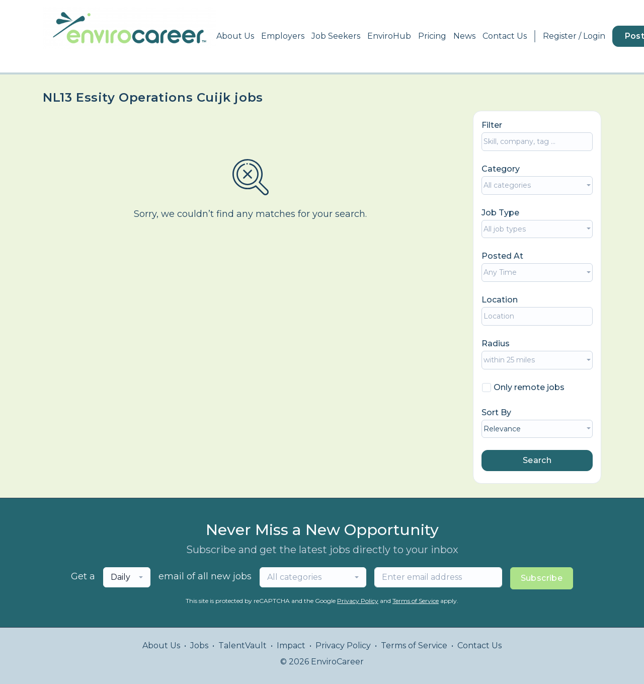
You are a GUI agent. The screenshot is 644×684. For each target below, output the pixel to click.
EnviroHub (389, 36)
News (464, 36)
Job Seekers (335, 36)
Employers (282, 36)
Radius (495, 343)
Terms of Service (415, 600)
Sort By (496, 412)
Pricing (432, 36)
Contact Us (504, 36)
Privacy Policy (357, 600)
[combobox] (537, 185)
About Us (235, 36)
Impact (291, 645)
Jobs (199, 645)
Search (537, 460)
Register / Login (574, 36)
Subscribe (542, 578)
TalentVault (242, 645)
